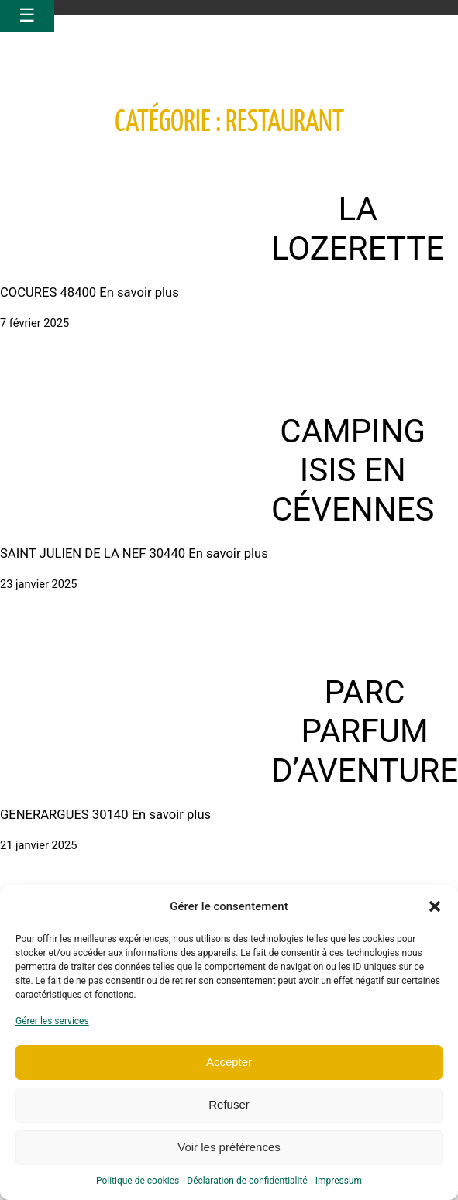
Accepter (229, 1061)
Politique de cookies (137, 1180)
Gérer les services (52, 1021)
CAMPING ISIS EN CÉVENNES (353, 470)
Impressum (338, 1180)
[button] (435, 906)
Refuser (229, 1104)
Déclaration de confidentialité (247, 1180)
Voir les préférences (229, 1147)
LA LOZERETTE (357, 228)
